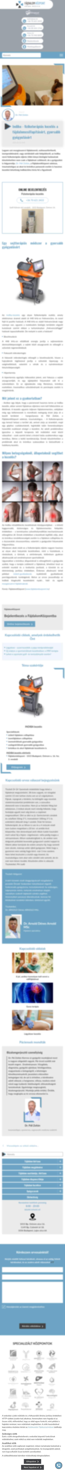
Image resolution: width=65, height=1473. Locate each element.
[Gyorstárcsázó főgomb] (58, 1465)
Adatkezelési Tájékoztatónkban (41, 1427)
